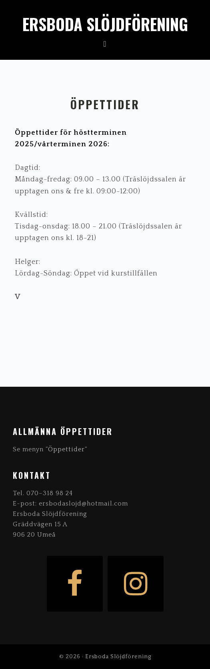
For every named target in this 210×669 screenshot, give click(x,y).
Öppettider (66, 449)
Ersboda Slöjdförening (105, 24)
